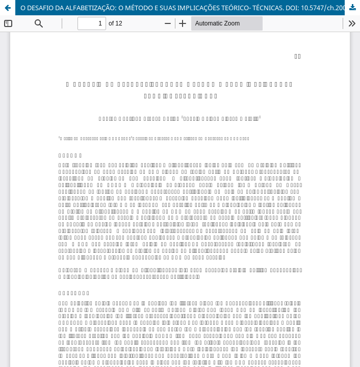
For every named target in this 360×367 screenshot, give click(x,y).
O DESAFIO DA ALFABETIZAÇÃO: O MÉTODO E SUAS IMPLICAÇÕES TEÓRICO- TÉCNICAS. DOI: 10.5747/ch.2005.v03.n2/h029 (190, 7)
